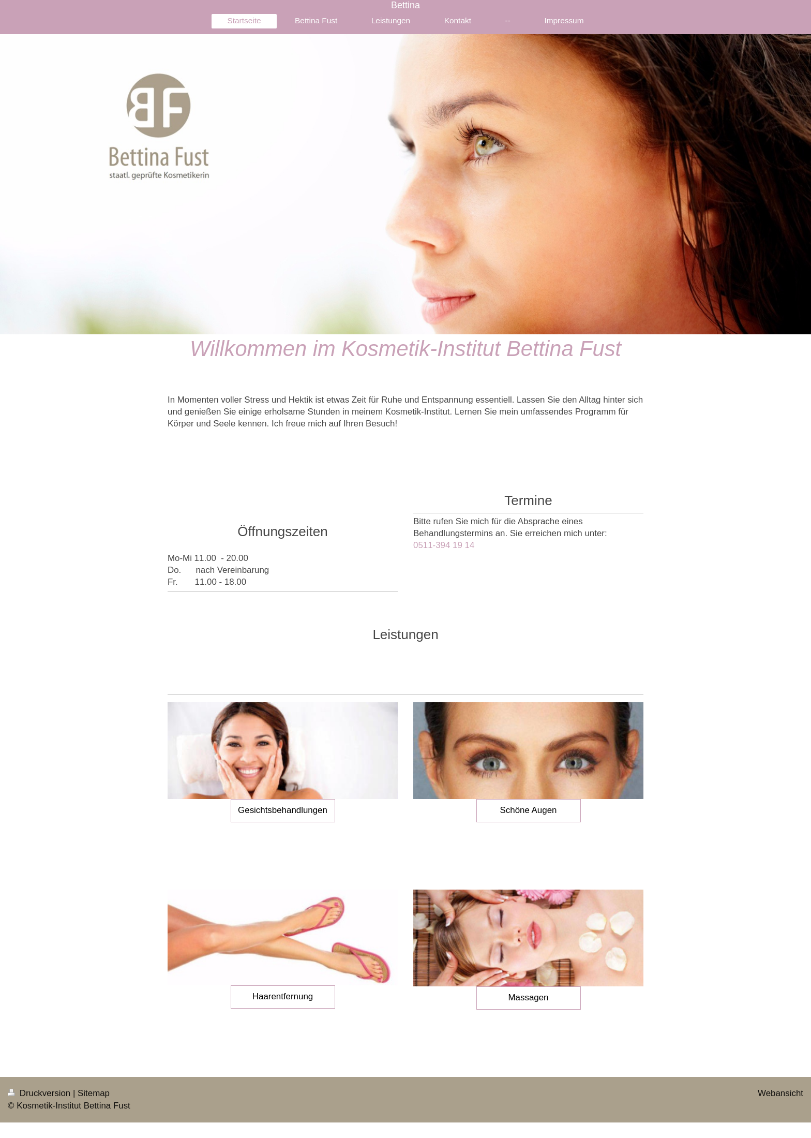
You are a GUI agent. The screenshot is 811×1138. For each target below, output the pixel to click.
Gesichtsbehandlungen (282, 810)
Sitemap (94, 1093)
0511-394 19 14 (443, 545)
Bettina (405, 5)
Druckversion (40, 1093)
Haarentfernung (282, 996)
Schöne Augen (528, 810)
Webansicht (780, 1093)
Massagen (528, 997)
